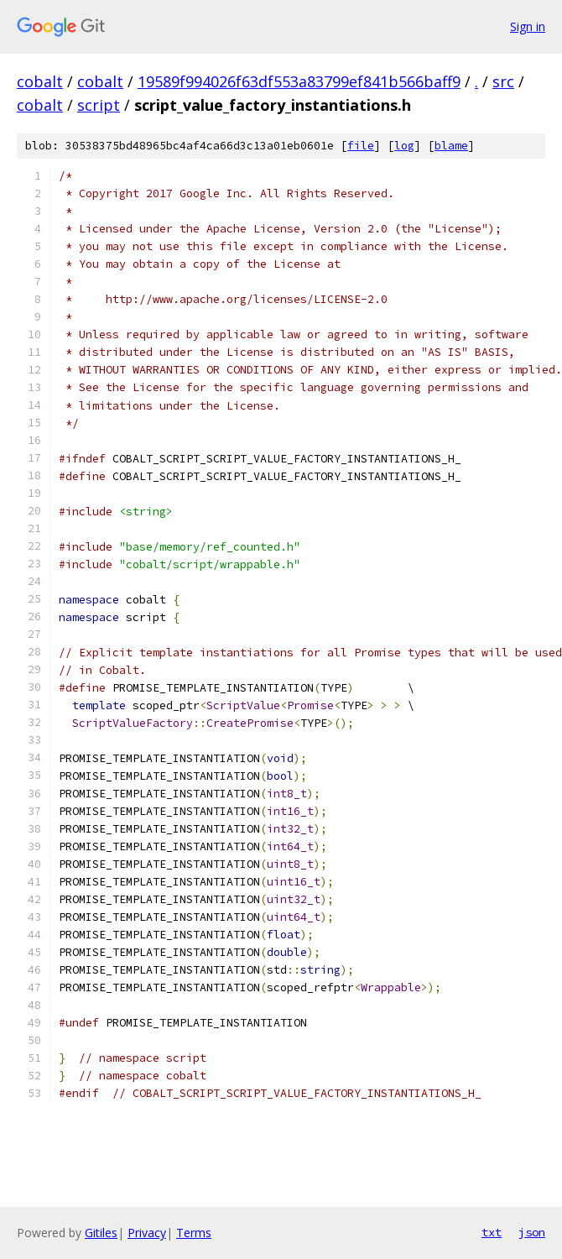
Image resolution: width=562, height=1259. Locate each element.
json (531, 1232)
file (360, 145)
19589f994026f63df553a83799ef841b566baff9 (299, 81)
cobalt (40, 81)
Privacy (146, 1233)
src (503, 81)
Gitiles (101, 1233)
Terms (193, 1233)
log (404, 145)
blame (451, 145)
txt (491, 1232)
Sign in (527, 26)
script (98, 105)
